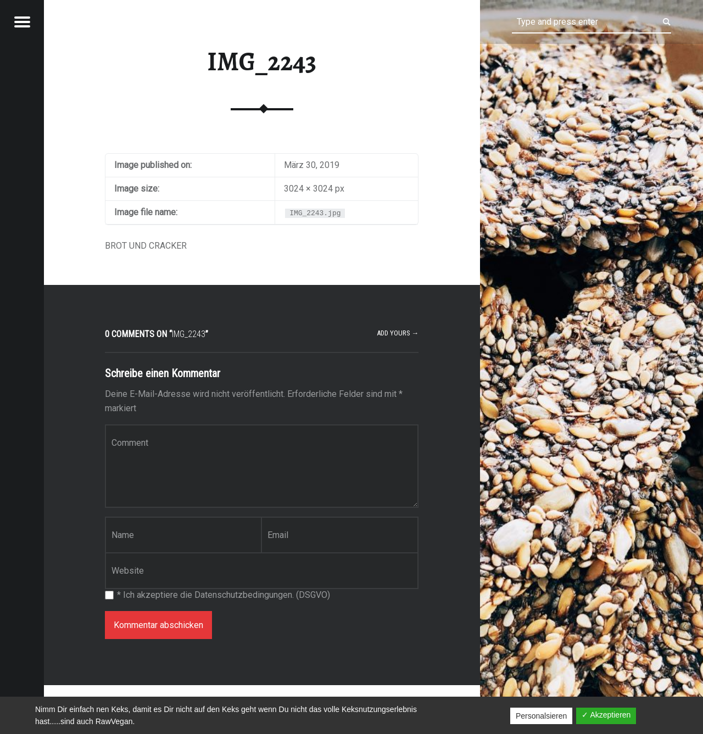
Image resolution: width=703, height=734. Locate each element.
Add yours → (398, 333)
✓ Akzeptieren (606, 714)
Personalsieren (541, 715)
